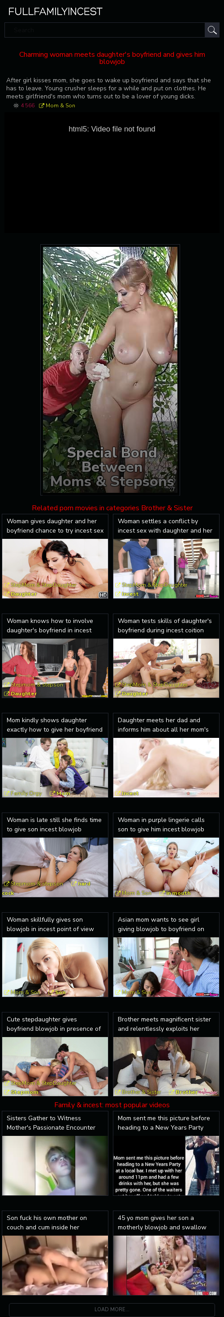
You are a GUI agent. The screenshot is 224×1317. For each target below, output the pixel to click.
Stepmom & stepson (37, 684)
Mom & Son (60, 105)
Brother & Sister (141, 1092)
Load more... (112, 1309)
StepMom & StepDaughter (43, 585)
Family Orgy (26, 793)
